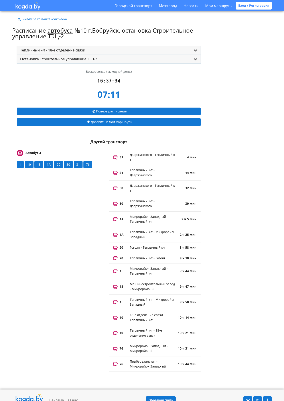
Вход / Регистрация (253, 5)
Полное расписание (110, 111)
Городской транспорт (133, 5)
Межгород (168, 5)
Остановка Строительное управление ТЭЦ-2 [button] (58, 59)
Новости (191, 5)
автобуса (60, 30)
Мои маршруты (218, 5)
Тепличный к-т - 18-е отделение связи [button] (52, 50)
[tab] (109, 50)
